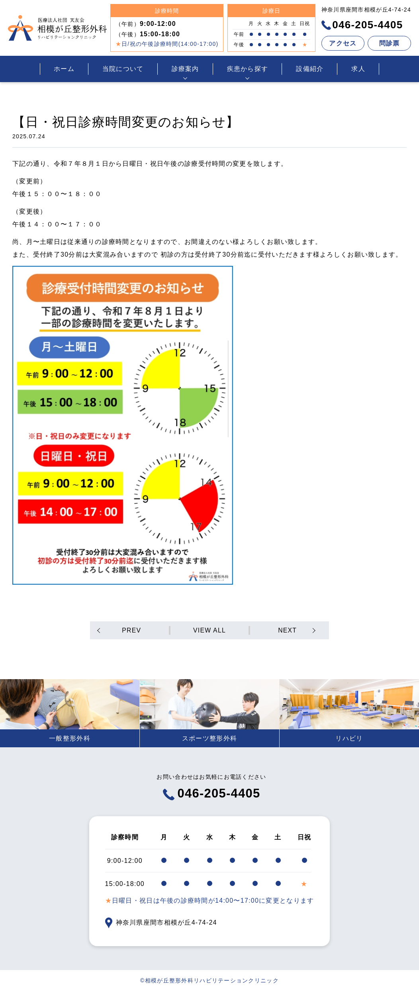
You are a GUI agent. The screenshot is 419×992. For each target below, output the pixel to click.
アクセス (342, 43)
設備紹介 (309, 68)
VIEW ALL (209, 630)
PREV (132, 630)
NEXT (287, 630)
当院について (123, 68)
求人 (358, 68)
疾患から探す (247, 68)
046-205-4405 (362, 25)
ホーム (64, 68)
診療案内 (185, 68)
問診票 (389, 43)
